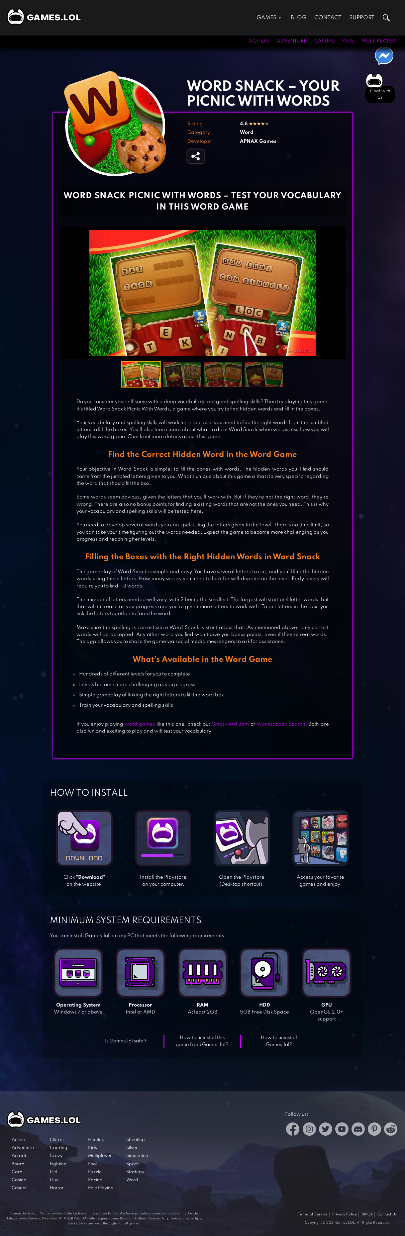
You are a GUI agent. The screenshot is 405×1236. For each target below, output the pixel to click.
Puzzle (95, 1172)
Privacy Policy (344, 1214)
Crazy (56, 1156)
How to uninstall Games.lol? (279, 1041)
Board (18, 1164)
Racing (95, 1180)
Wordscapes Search (280, 724)
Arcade (20, 1156)
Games (266, 18)
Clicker (57, 1140)
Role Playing (101, 1188)
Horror (56, 1188)
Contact (328, 18)
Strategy (135, 1172)
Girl (53, 1172)
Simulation (137, 1156)
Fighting (58, 1164)
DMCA (367, 1214)
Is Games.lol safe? (126, 1041)
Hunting (96, 1140)
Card (17, 1172)
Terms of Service (313, 1214)
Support (361, 18)
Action (259, 41)
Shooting (135, 1140)
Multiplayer (378, 41)
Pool (92, 1164)
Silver (132, 1148)
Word (246, 132)
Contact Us (387, 1214)
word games (140, 724)
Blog (299, 18)
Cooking (58, 1148)
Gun (54, 1180)
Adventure (292, 41)
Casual (324, 41)
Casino (19, 1180)
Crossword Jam (230, 724)
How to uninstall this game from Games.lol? (202, 1041)
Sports (133, 1164)
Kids (348, 41)
